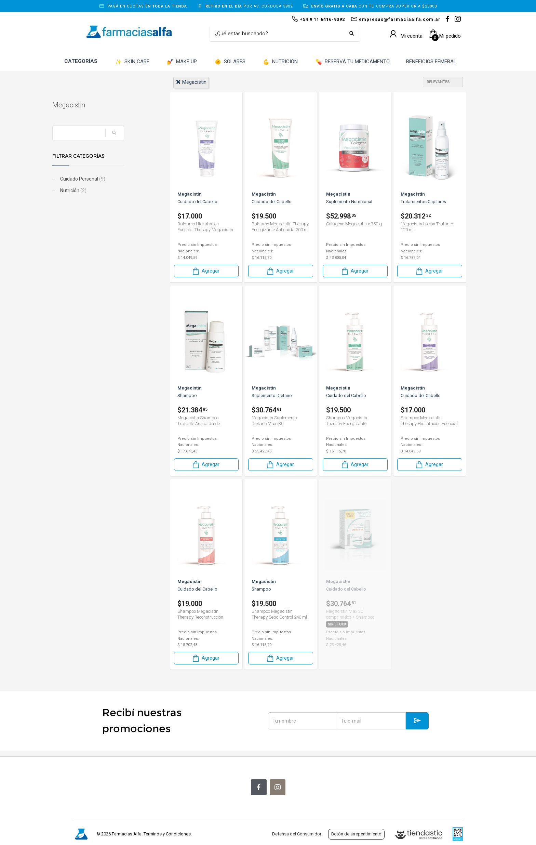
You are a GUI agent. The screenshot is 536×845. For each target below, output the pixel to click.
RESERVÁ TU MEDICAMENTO (353, 62)
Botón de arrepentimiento (356, 833)
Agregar (205, 271)
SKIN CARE (132, 62)
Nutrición (93, 190)
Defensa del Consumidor (296, 833)
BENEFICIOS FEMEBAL (431, 61)
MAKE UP (182, 62)
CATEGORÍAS (80, 61)
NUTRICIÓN (280, 62)
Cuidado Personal (103, 179)
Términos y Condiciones (167, 833)
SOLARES (230, 62)
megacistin (191, 82)
